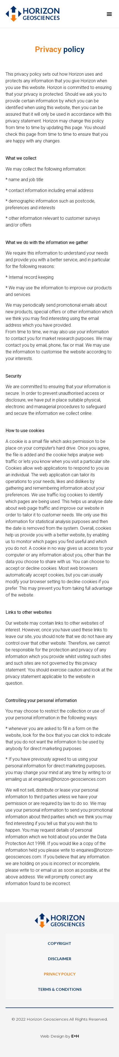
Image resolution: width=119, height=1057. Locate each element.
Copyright (59, 943)
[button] (109, 14)
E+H (75, 1036)
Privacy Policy (59, 974)
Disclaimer (59, 958)
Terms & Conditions (60, 989)
